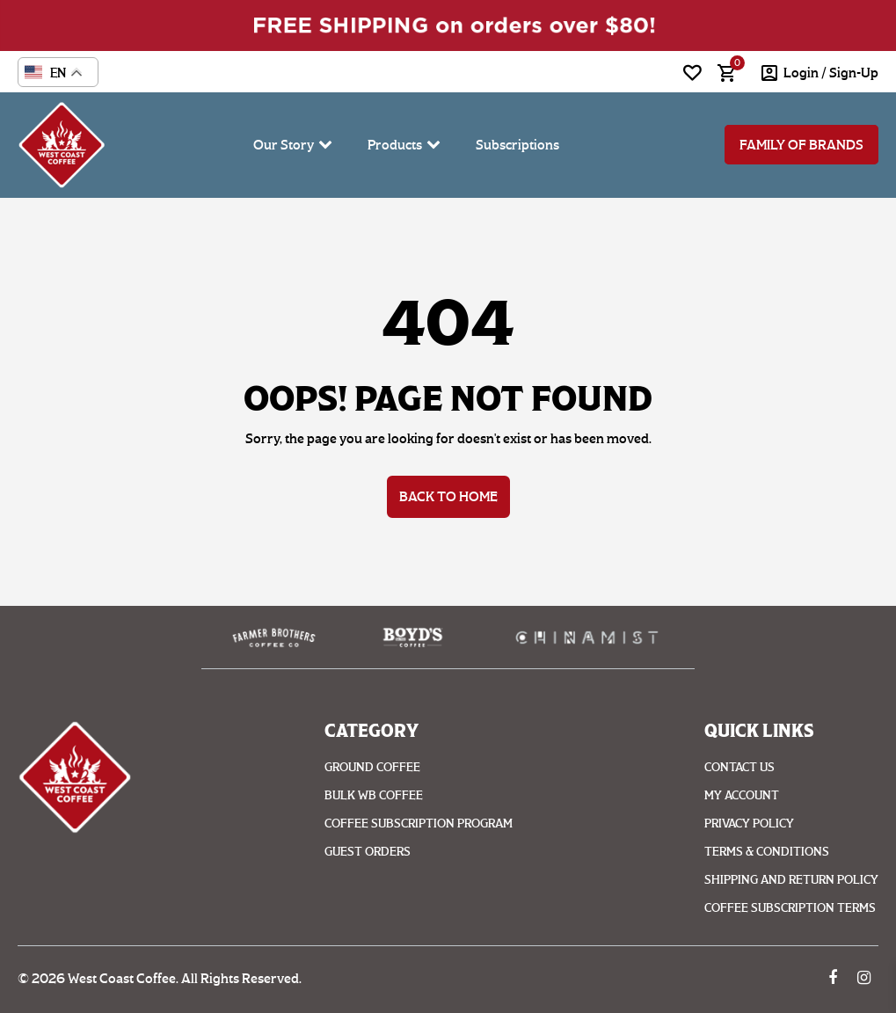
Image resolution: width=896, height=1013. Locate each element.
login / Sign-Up (830, 72)
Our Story (283, 144)
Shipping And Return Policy (791, 879)
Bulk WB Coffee (373, 795)
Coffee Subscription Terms (790, 908)
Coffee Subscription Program (418, 823)
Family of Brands (801, 144)
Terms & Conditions (766, 851)
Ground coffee (372, 767)
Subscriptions (517, 144)
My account (741, 795)
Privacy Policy (749, 823)
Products (395, 144)
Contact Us (739, 767)
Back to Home (448, 496)
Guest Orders (367, 851)
